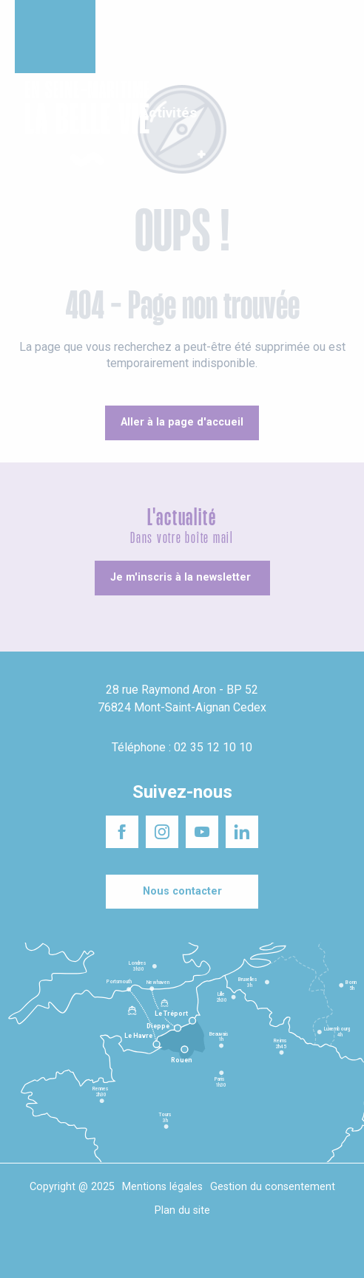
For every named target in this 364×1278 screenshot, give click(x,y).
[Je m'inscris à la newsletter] (182, 578)
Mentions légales (162, 1186)
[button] (340, 124)
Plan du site (182, 1210)
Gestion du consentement (272, 1186)
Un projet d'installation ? (167, 21)
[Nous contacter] (182, 892)
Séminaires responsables (281, 21)
